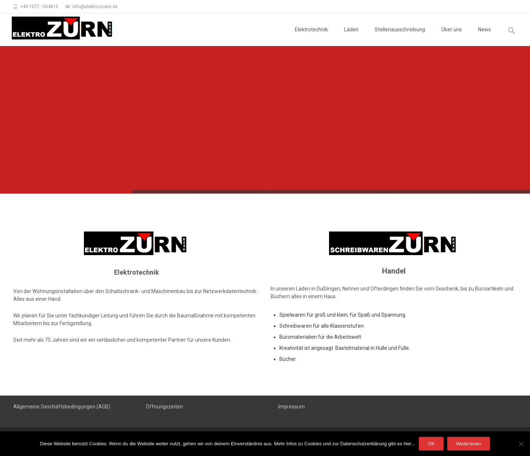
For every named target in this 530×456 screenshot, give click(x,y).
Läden (351, 36)
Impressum (291, 407)
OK (431, 443)
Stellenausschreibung (400, 36)
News (484, 36)
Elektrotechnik (311, 36)
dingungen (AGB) (90, 407)
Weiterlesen (468, 443)
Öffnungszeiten (164, 407)
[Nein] (520, 444)
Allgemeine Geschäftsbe (42, 407)
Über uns (451, 36)
